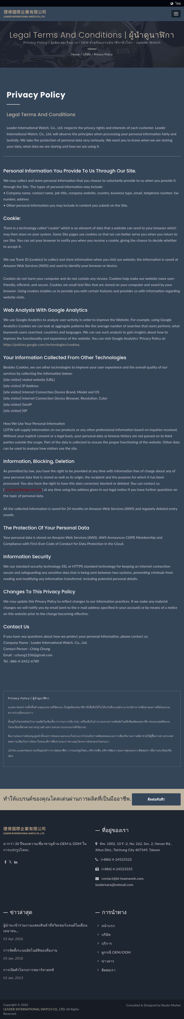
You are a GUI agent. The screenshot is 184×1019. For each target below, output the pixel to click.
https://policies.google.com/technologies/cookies (41, 344)
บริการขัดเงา (109, 750)
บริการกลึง (95, 750)
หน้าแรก (108, 925)
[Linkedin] (15, 861)
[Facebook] (5, 861)
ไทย (178, 3)
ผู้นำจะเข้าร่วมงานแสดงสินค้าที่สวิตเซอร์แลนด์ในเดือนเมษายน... (45, 928)
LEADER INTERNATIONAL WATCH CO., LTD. (34, 1009)
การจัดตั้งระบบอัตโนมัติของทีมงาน (30, 950)
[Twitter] (10, 861)
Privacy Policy (103, 54)
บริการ (107, 943)
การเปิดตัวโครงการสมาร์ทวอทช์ (28, 969)
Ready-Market (171, 1005)
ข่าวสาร (108, 961)
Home (75, 54)
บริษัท (87, 54)
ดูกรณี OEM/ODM (116, 952)
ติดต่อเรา (144, 750)
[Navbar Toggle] (176, 14)
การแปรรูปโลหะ (78, 750)
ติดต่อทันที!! (156, 799)
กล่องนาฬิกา (60, 750)
